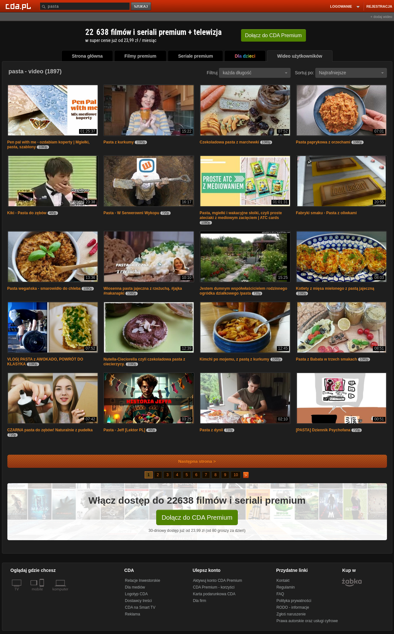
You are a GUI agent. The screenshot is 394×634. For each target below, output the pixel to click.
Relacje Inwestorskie (142, 580)
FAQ (280, 594)
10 (236, 475)
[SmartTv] (42, 593)
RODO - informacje (293, 607)
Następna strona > (193, 461)
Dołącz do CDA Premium (197, 517)
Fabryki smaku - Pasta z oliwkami (326, 213)
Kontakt (283, 580)
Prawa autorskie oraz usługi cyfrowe (307, 621)
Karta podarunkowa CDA (214, 594)
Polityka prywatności (294, 600)
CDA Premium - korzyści (214, 587)
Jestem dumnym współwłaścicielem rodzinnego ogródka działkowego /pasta (243, 291)
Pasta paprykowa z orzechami (323, 142)
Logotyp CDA (136, 594)
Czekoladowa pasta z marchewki (229, 142)
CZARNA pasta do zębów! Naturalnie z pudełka (50, 430)
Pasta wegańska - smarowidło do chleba (44, 288)
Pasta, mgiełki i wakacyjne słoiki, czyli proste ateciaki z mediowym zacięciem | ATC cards (241, 215)
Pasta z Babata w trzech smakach (326, 359)
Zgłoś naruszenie (291, 614)
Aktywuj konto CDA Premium (217, 580)
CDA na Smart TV (140, 607)
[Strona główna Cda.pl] (19, 6)
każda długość (255, 72)
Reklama (132, 614)
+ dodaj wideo (381, 17)
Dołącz (273, 35)
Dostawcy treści (138, 600)
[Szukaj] (85, 6)
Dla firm (199, 600)
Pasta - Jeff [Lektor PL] (124, 430)
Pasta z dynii (211, 430)
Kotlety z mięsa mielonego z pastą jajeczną (335, 288)
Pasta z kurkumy (119, 142)
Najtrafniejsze (351, 72)
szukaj (141, 6)
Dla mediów (135, 587)
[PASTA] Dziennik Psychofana (323, 430)
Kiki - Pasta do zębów (27, 213)
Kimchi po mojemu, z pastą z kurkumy (235, 359)
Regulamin (286, 587)
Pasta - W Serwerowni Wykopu (131, 213)
